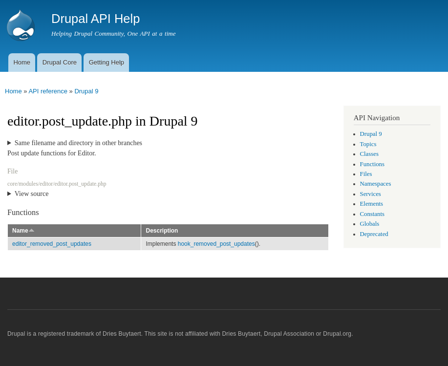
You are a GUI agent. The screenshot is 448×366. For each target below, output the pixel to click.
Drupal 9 (86, 91)
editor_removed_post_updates (51, 243)
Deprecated (374, 234)
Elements (372, 203)
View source (32, 193)
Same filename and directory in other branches (78, 143)
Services (370, 194)
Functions (372, 164)
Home (21, 62)
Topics (368, 144)
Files (366, 174)
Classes (369, 154)
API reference (47, 91)
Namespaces (375, 183)
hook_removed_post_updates (216, 243)
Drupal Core (60, 62)
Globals (370, 223)
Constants (372, 214)
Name (23, 230)
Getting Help (106, 62)
